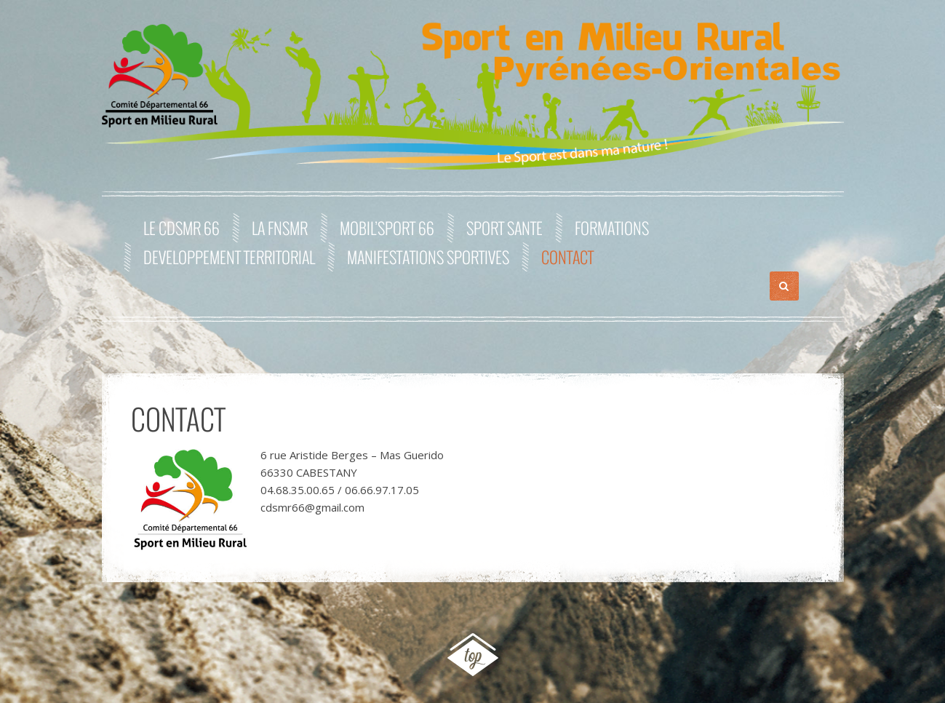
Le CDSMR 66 (181, 227)
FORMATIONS (612, 227)
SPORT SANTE (504, 227)
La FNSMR (280, 227)
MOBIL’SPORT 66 (387, 227)
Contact (567, 257)
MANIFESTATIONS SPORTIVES (428, 257)
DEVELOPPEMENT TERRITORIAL (229, 257)
